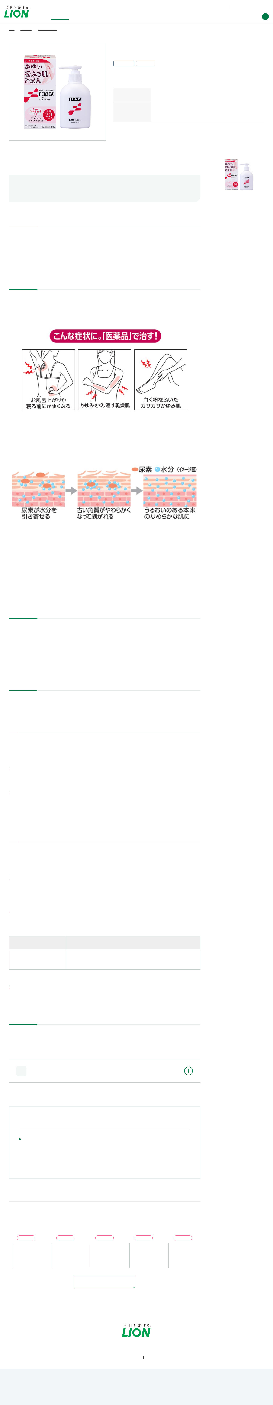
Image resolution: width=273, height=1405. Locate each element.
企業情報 (170, 1335)
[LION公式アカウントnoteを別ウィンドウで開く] (143, 1371)
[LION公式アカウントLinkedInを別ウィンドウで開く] (157, 1371)
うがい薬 (107, 1143)
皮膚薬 (50, 1150)
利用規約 (40, 1388)
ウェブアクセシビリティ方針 (68, 1388)
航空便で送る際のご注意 (42, 188)
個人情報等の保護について (108, 1388)
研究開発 (64, 1335)
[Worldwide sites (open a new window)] (250, 7)
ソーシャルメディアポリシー (195, 1388)
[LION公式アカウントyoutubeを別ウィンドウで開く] (129, 1371)
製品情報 (33, 1335)
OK (224, 1398)
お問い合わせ (214, 7)
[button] (265, 16)
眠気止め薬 (74, 1150)
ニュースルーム (205, 1335)
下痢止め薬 (133, 1143)
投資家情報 (138, 1335)
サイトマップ (226, 1388)
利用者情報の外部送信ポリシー (152, 1388)
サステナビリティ (100, 1335)
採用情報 (239, 1335)
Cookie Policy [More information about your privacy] (134, 1399)
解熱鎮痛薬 (30, 1143)
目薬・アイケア (60, 1143)
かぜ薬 (86, 1143)
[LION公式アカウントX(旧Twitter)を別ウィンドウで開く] (116, 1371)
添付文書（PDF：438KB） (36, 263)
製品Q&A (195, 7)
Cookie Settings (193, 1398)
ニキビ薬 (27, 1150)
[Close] (266, 1397)
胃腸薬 (158, 1143)
